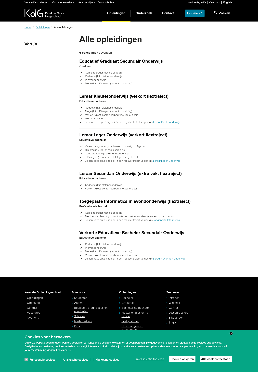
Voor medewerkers (63, 2)
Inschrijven (193, 13)
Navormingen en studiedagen (132, 328)
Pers (77, 326)
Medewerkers (83, 321)
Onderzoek (144, 13)
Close (231, 333)
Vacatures (33, 312)
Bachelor (127, 298)
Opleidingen (116, 13)
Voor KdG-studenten (36, 2)
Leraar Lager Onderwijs (166, 160)
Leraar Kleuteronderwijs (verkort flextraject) (123, 96)
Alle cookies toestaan (215, 359)
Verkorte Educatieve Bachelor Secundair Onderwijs (131, 233)
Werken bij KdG (197, 2)
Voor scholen (106, 2)
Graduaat (128, 303)
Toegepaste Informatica (166, 220)
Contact (168, 13)
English (227, 2)
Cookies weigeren (182, 359)
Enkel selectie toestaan (149, 359)
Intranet (174, 298)
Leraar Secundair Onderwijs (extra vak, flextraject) (130, 174)
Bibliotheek (176, 317)
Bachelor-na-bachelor (136, 308)
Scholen (79, 316)
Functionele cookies (42, 359)
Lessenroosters (178, 312)
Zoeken (30, 52)
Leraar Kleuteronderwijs (166, 122)
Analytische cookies (75, 359)
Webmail (174, 303)
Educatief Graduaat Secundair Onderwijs (121, 61)
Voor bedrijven (86, 2)
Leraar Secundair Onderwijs (169, 258)
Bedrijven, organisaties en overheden (91, 309)
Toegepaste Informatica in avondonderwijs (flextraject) (135, 201)
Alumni (78, 303)
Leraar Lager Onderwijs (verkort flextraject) (123, 135)
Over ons (214, 2)
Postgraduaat (130, 321)
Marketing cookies (107, 359)
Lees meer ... (63, 350)
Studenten (80, 298)
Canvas (174, 308)
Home (28, 27)
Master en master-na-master (135, 314)
